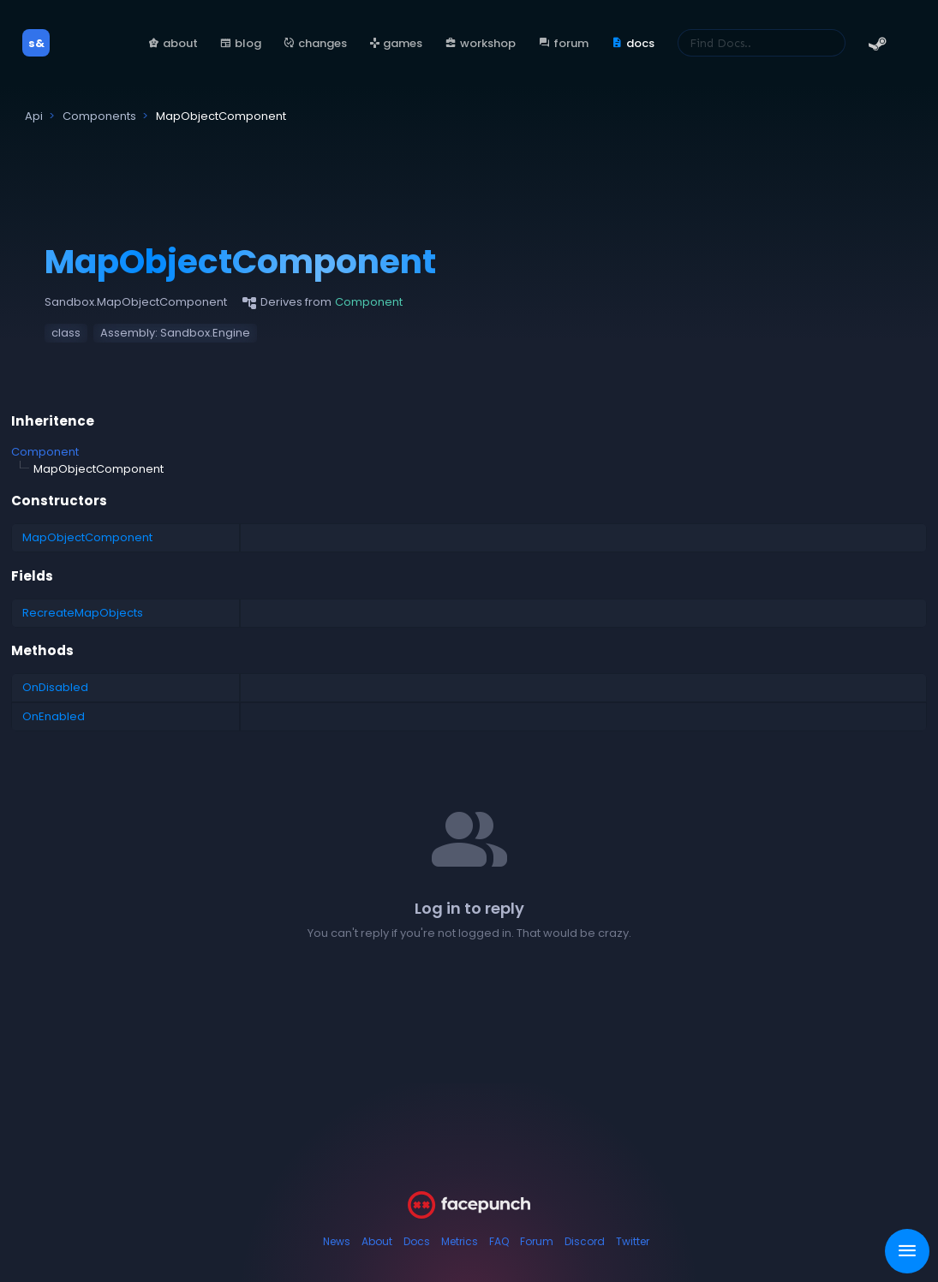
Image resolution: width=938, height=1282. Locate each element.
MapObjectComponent (87, 537)
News (336, 1241)
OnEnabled (53, 716)
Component (45, 452)
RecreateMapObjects (82, 613)
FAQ (499, 1241)
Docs (416, 1241)
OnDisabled (55, 687)
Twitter (632, 1241)
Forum (536, 1241)
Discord (585, 1241)
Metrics (459, 1241)
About (376, 1241)
